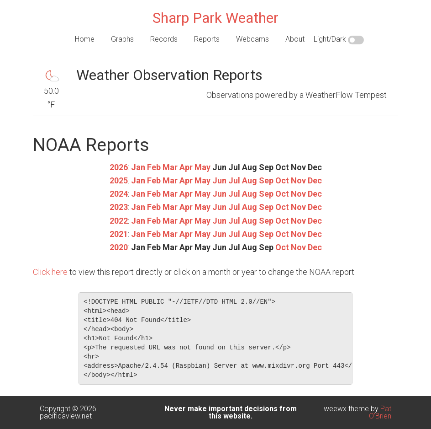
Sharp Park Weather (215, 18)
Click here (50, 272)
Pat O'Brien (380, 412)
